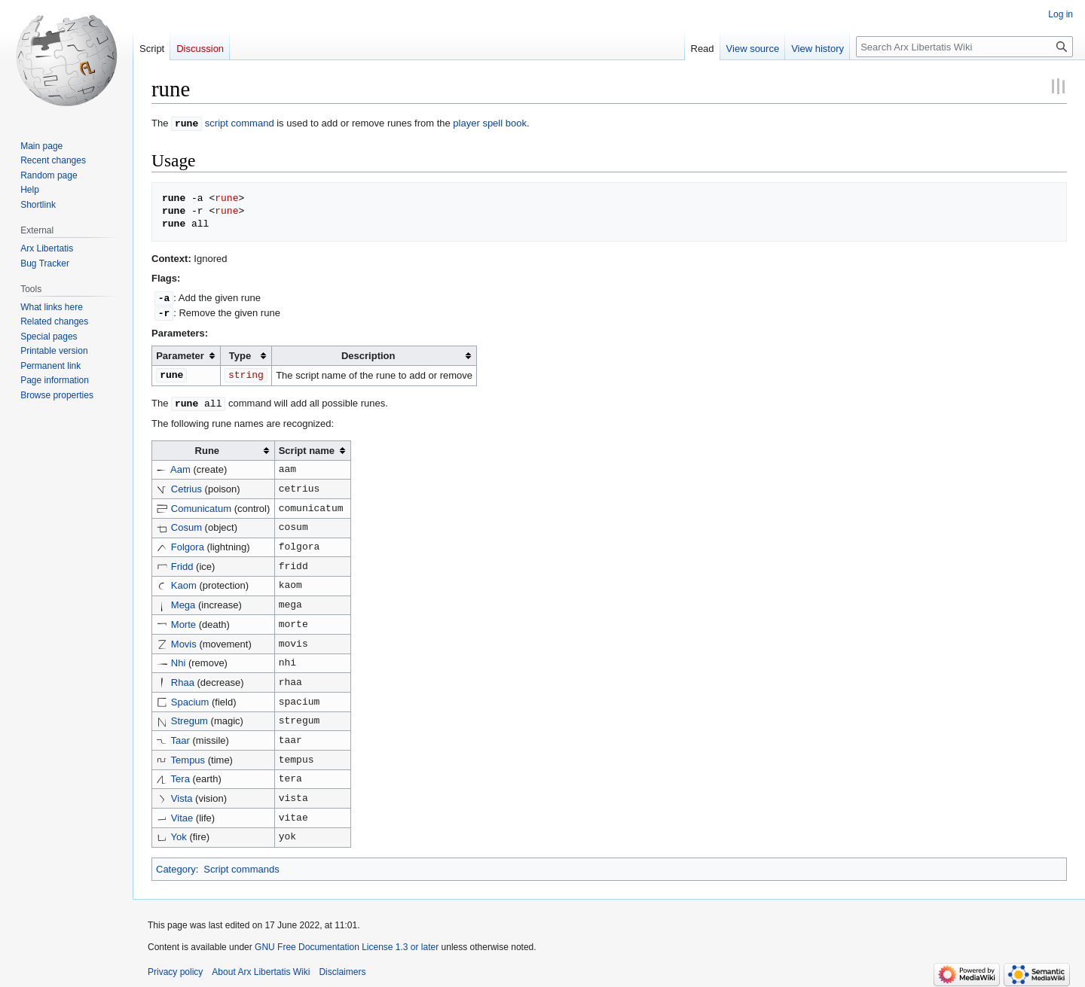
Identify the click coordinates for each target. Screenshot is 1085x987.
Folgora (187, 543)
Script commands (241, 865)
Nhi (178, 659)
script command (239, 123)
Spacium (190, 698)
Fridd (182, 562)
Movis (184, 640)
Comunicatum (201, 504)
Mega (183, 601)
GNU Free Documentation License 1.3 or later (347, 943)
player (466, 123)
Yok (179, 833)
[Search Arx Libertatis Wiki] (964, 46)
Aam (180, 465)
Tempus (188, 756)
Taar (180, 736)
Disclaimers (342, 968)
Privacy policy (175, 968)
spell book (504, 123)
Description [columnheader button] (368, 353)
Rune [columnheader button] (207, 446)
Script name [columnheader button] (307, 446)
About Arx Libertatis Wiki (261, 968)
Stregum (189, 717)
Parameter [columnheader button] (180, 353)
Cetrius (186, 485)
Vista (182, 794)
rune (186, 122)
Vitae (182, 814)
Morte (183, 620)
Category (176, 865)
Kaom (184, 581)
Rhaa (182, 678)
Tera (180, 775)
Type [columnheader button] (240, 353)
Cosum (186, 523)
